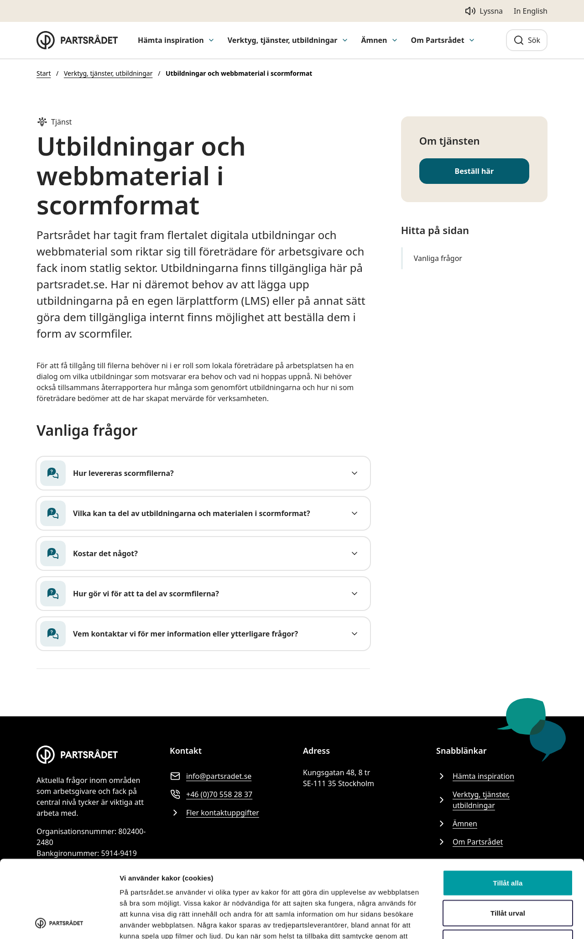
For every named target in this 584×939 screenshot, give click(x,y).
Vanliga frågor (438, 258)
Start (43, 73)
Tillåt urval (507, 836)
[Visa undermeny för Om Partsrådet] (471, 40)
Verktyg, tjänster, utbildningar (283, 40)
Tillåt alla (507, 805)
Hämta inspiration (171, 40)
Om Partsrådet (437, 40)
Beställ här (474, 171)
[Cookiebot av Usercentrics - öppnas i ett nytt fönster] (59, 921)
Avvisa (508, 865)
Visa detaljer (140, 921)
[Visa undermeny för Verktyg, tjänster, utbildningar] (344, 40)
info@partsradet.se (210, 776)
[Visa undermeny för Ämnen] (394, 40)
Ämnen (374, 40)
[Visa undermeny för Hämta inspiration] (211, 40)
